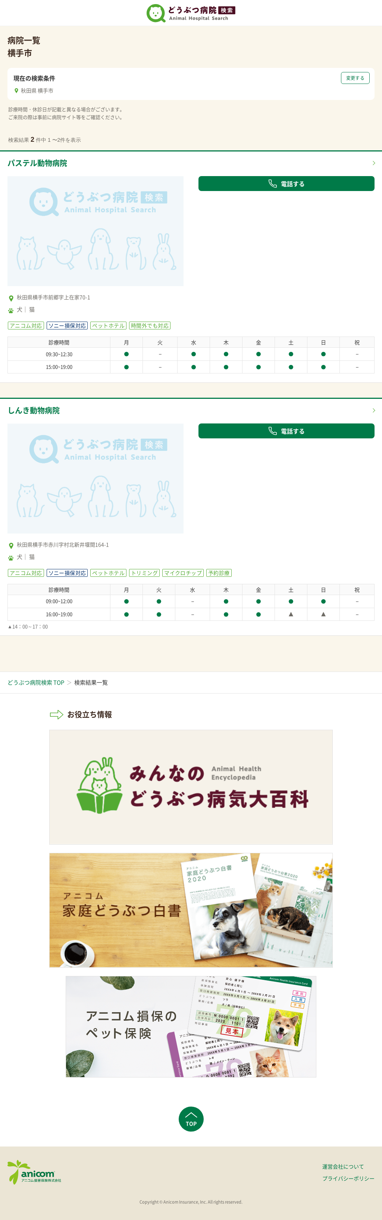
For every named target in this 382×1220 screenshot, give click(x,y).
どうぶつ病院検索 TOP (35, 682)
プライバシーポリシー (348, 1178)
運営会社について (343, 1166)
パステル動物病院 (37, 162)
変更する (355, 78)
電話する (286, 183)
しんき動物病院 (33, 410)
